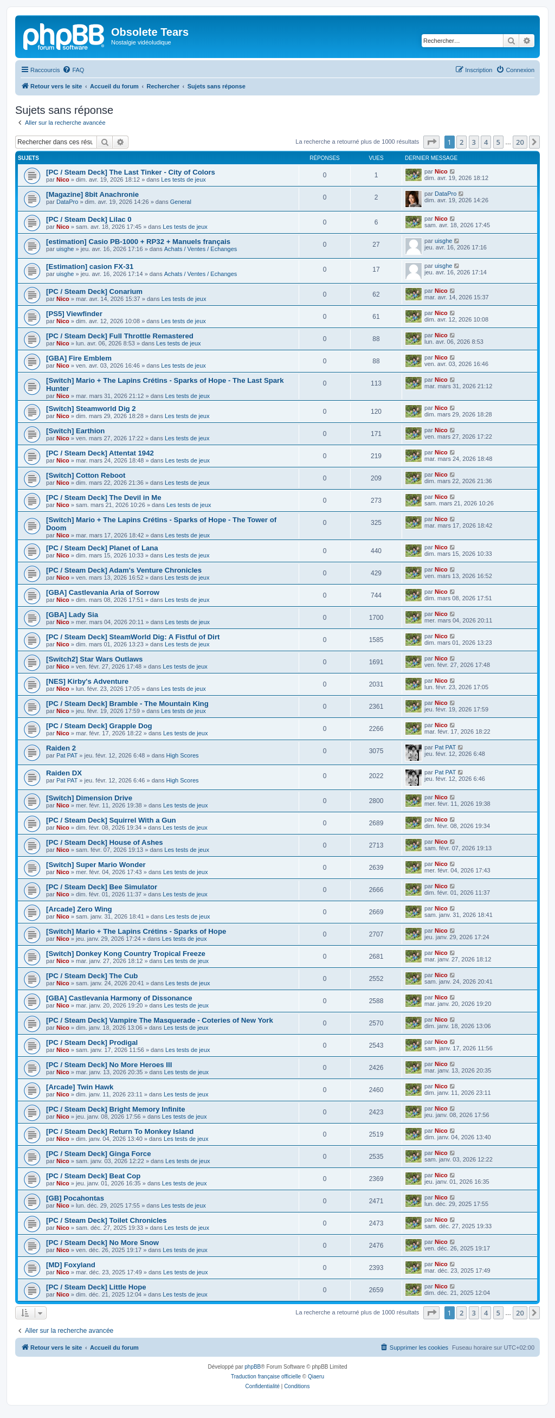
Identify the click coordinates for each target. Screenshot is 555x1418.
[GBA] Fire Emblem (79, 358)
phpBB (252, 1367)
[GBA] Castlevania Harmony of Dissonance (119, 998)
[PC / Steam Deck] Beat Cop (93, 1176)
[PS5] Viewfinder (74, 314)
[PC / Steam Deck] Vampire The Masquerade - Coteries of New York (159, 1020)
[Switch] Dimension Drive (89, 798)
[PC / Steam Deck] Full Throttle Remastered (119, 336)
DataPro (67, 201)
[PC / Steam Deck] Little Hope (96, 1287)
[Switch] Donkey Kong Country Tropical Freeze (125, 953)
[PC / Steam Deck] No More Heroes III (109, 1065)
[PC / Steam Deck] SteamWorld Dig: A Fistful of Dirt (133, 637)
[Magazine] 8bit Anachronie (92, 194)
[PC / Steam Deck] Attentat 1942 (100, 453)
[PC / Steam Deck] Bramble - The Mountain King (127, 704)
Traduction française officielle (266, 1376)
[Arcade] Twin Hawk (79, 1087)
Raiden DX (64, 773)
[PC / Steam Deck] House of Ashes (104, 842)
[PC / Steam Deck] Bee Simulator (101, 887)
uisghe (65, 249)
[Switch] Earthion (75, 431)
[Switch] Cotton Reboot (86, 475)
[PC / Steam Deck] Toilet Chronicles (106, 1220)
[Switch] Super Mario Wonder (96, 865)
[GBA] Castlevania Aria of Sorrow (102, 592)
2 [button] (461, 142)
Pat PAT (67, 755)
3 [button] (474, 142)
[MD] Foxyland (70, 1265)
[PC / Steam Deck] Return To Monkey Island (119, 1131)
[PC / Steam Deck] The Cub (92, 976)
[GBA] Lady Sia (72, 615)
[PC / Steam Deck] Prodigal (92, 1042)
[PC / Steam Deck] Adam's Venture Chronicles (124, 570)
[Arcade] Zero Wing (79, 909)
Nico (62, 179)
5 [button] (498, 142)
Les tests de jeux (183, 179)
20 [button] (520, 142)
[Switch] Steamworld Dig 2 (91, 409)
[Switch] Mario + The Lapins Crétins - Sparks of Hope (136, 931)
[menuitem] (73, 69)
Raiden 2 (61, 748)
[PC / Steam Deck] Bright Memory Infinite (115, 1109)
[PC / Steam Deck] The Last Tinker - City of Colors (130, 172)
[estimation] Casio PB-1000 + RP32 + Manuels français (138, 242)
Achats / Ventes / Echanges (200, 249)
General (180, 201)
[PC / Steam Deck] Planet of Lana (102, 548)
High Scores (182, 755)
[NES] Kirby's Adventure (87, 681)
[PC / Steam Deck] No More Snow (102, 1243)
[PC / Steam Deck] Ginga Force (98, 1154)
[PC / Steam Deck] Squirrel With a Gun (111, 820)
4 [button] (486, 142)
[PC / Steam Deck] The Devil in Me (104, 497)
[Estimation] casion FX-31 (89, 266)
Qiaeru (316, 1376)
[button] (431, 142)
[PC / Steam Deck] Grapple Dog (99, 726)
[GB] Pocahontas (75, 1198)
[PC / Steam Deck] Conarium (94, 291)
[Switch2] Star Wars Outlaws (94, 659)
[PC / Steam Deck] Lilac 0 (89, 219)
